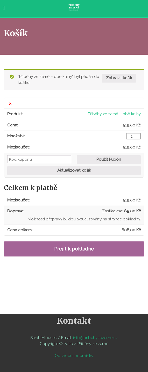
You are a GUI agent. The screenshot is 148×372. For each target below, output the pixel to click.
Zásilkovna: (121, 211)
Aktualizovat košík (74, 170)
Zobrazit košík (119, 78)
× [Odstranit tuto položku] (10, 103)
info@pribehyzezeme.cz (95, 337)
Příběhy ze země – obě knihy (114, 114)
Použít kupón (108, 159)
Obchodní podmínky (74, 355)
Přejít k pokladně (74, 249)
